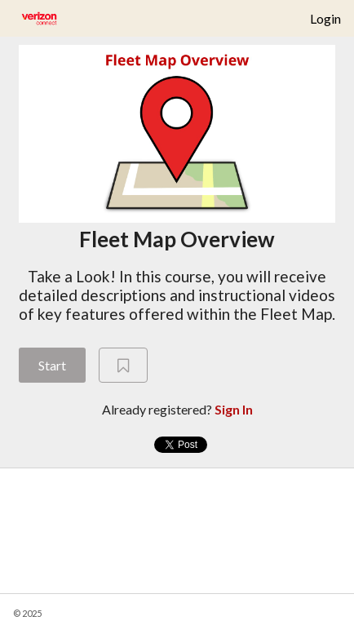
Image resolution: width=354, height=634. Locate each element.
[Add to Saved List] (123, 366)
